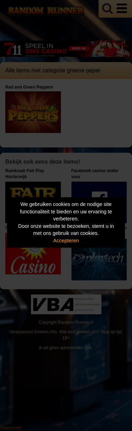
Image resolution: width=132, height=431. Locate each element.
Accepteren (66, 240)
